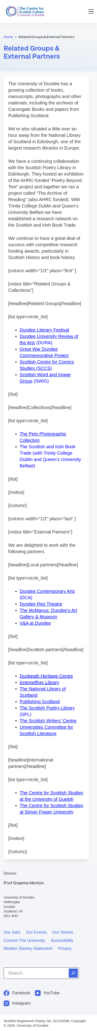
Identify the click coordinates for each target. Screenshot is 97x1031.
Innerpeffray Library (39, 682)
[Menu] (91, 11)
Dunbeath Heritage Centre (46, 676)
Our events (36, 932)
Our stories (62, 932)
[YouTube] (47, 993)
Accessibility (62, 940)
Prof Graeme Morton (24, 883)
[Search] (73, 973)
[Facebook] (17, 993)
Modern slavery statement (28, 948)
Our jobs (12, 932)
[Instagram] (17, 1003)
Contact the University (24, 940)
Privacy (64, 948)
